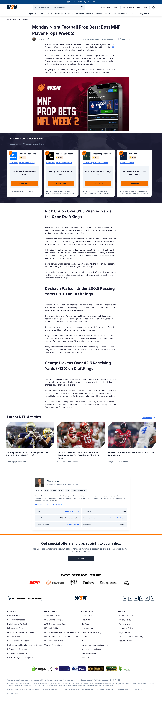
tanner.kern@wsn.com (70, 513)
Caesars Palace (73, 526)
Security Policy (125, 642)
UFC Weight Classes (16, 621)
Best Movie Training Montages (20, 634)
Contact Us (87, 617)
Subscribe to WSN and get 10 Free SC (82, 2)
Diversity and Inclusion (91, 650)
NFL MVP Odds (51, 629)
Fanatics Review (127, 164)
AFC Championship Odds (55, 625)
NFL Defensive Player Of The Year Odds (61, 638)
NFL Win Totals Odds (53, 642)
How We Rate (87, 629)
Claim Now (24, 185)
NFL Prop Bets (23, 19)
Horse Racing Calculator (18, 642)
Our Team (86, 625)
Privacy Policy (125, 621)
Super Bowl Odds (52, 617)
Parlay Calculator (14, 638)
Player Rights (124, 634)
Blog (145, 7)
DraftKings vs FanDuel (17, 625)
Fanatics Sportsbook (118, 519)
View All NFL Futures (53, 646)
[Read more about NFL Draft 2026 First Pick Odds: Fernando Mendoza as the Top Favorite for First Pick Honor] (81, 456)
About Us (86, 621)
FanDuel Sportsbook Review (22, 164)
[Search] (82, 7)
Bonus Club (105, 7)
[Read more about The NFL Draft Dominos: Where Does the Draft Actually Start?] (132, 454)
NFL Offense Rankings (17, 650)
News (116, 7)
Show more (148, 419)
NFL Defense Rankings (17, 655)
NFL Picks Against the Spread (20, 659)
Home (9, 19)
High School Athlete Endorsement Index (24, 646)
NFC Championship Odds (55, 621)
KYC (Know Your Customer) (131, 638)
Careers (85, 638)
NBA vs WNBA (13, 617)
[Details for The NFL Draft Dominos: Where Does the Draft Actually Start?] (132, 436)
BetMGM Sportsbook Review (59, 164)
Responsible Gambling (131, 7)
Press (84, 642)
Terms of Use (124, 625)
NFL (14, 19)
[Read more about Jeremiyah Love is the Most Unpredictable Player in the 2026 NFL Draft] (30, 454)
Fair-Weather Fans (15, 629)
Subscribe (81, 560)
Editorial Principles (127, 617)
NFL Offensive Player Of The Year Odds (61, 634)
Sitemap (85, 659)
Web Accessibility (89, 655)
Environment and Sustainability (95, 646)
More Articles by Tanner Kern (48, 506)
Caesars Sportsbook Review (95, 164)
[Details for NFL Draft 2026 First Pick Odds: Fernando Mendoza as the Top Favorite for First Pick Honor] (81, 436)
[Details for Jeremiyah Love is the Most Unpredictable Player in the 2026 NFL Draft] (30, 436)
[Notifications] (153, 7)
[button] (145, 139)
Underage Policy (126, 629)
